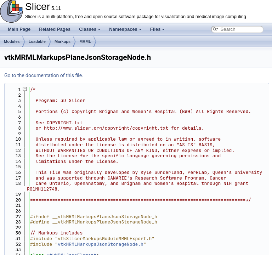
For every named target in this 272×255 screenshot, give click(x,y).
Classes (90, 29)
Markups (62, 41)
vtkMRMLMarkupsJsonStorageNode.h (100, 244)
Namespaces (125, 29)
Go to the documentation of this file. (43, 75)
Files (157, 29)
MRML (85, 41)
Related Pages (54, 29)
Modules (12, 41)
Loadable (37, 41)
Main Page (19, 29)
